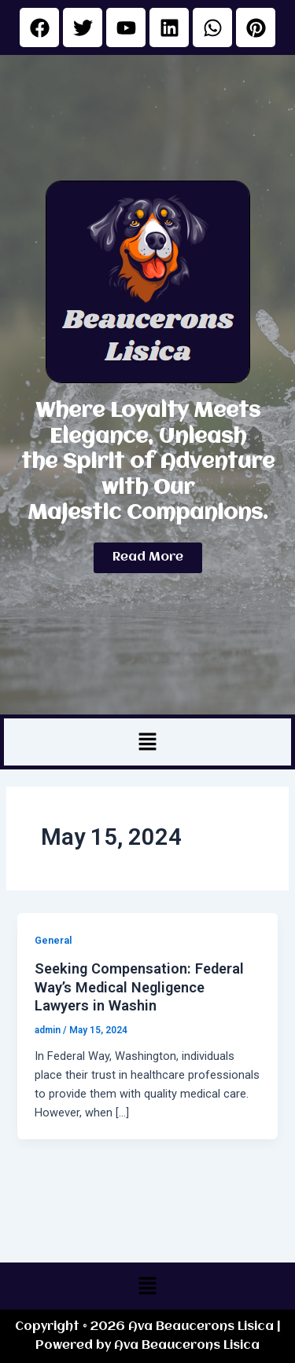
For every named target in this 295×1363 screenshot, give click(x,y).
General (53, 940)
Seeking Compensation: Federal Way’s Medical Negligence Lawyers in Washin (139, 987)
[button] (147, 742)
